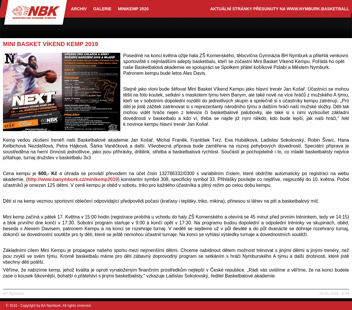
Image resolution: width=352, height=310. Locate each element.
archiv (79, 8)
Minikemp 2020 (133, 8)
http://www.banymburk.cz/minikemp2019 (73, 179)
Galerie (102, 8)
